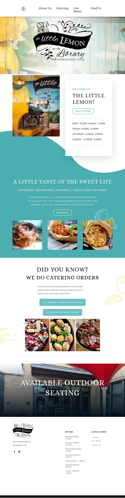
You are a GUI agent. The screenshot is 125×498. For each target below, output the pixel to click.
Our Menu (96, 441)
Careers (95, 437)
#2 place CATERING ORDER (62, 312)
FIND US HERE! (83, 111)
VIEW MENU (62, 212)
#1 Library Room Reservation (62, 302)
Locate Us (96, 445)
